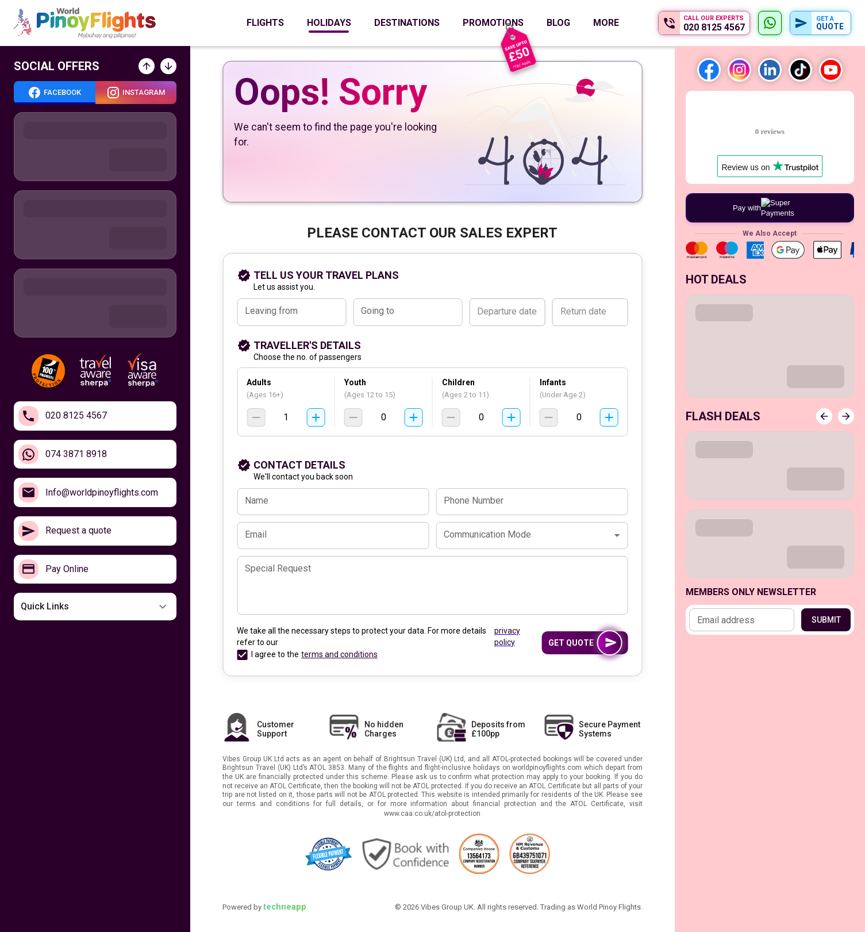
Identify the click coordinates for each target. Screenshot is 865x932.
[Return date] (590, 312)
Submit (826, 619)
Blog (558, 22)
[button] (95, 606)
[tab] (54, 92)
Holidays (329, 22)
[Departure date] (507, 312)
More (606, 22)
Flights (265, 22)
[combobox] (291, 312)
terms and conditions (339, 654)
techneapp (284, 907)
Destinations (407, 22)
